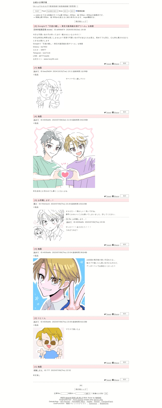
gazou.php (98, 400)
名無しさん (38, 370)
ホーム (36, 6)
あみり (36, 71)
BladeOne (104, 403)
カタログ (44, 6)
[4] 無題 (38, 249)
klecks (97, 401)
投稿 (53, 6)
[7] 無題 (38, 68)
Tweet (107, 64)
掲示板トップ (81, 21)
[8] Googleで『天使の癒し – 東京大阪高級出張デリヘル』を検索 (64, 26)
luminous (93, 403)
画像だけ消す (97, 393)
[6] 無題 (38, 116)
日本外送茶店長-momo (43, 30)
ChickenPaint (107, 401)
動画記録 (80, 11)
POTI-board (78, 400)
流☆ (35, 204)
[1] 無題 (38, 367)
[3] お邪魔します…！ (44, 200)
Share (115, 64)
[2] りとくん (40, 318)
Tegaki (89, 401)
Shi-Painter (65, 401)
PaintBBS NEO (78, 401)
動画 (36, 74)
